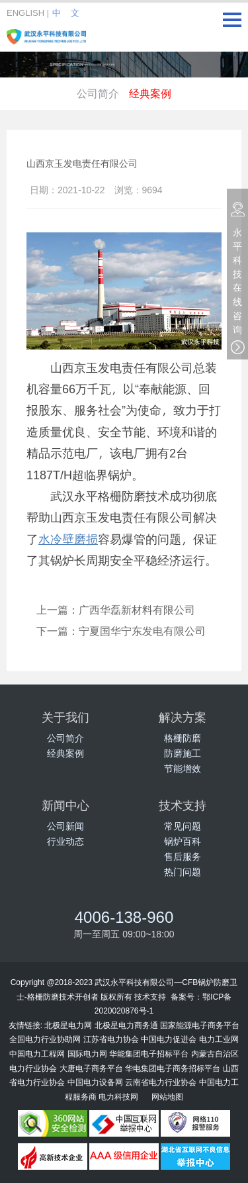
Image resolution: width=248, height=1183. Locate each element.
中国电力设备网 (95, 1081)
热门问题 (182, 871)
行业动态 (65, 841)
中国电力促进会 (168, 1038)
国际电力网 (87, 1053)
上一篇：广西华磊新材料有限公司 (115, 609)
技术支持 (150, 996)
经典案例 (150, 93)
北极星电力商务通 (126, 1024)
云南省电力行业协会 (160, 1081)
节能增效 (182, 768)
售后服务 (182, 856)
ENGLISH (25, 13)
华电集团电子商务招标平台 (172, 1068)
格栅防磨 (182, 738)
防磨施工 (182, 753)
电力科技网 (118, 1096)
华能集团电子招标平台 (148, 1053)
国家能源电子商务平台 (199, 1024)
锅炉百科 (182, 841)
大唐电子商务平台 (91, 1068)
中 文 (65, 13)
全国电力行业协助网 (45, 1038)
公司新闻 (65, 826)
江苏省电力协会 (111, 1038)
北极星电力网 (68, 1024)
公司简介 (98, 93)
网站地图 (167, 1096)
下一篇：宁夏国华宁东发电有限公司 (121, 630)
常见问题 (182, 826)
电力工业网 (219, 1038)
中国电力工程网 (37, 1053)
